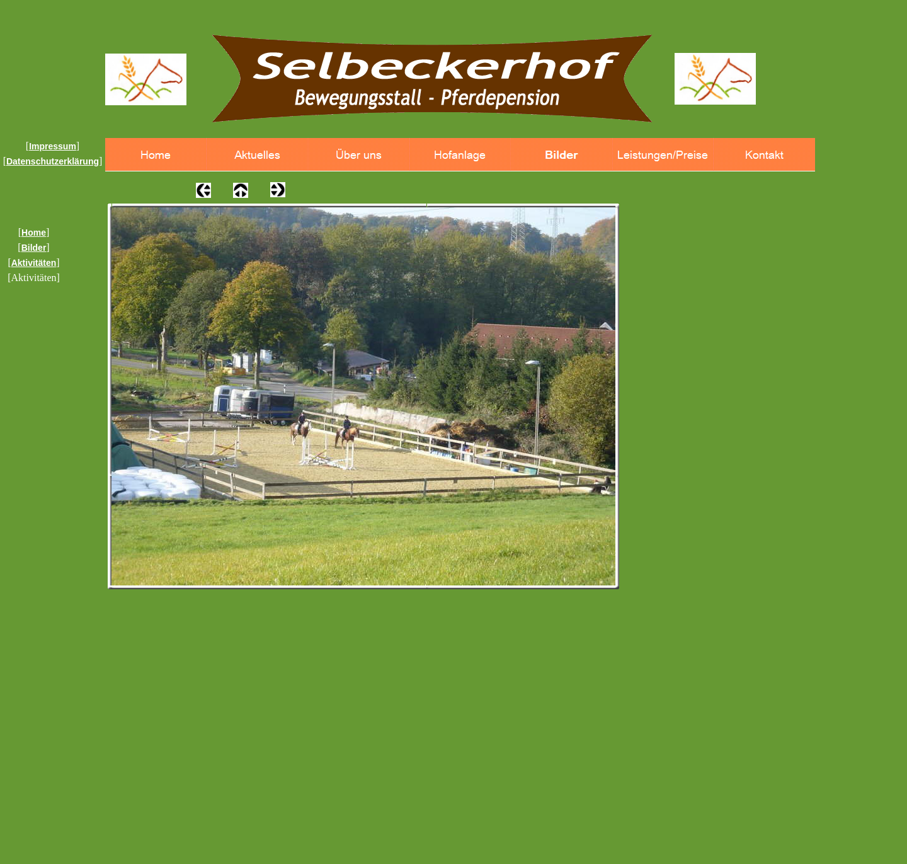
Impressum (52, 146)
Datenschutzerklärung (52, 161)
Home (33, 233)
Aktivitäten (34, 263)
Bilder (34, 248)
